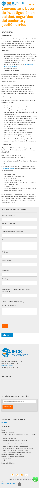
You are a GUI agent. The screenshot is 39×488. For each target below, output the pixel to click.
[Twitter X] (26, 475)
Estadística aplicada (9, 438)
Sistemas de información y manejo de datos (18, 448)
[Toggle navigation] (33, 4)
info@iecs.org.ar (8, 168)
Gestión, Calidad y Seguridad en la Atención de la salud (19, 435)
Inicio (3, 430)
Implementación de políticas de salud (15, 446)
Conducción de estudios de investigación (17, 452)
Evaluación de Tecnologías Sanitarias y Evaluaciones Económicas (16, 441)
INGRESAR (4, 422)
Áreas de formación (8, 432)
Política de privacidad (8, 483)
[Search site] (37, 2)
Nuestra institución (8, 463)
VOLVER (7, 335)
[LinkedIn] (21, 475)
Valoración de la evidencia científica (15, 444)
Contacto (4, 461)
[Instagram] (17, 475)
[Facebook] (12, 475)
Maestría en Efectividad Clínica (11, 454)
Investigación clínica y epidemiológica (15, 450)
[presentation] (16, 320)
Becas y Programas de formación (12, 456)
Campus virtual (6, 459)
